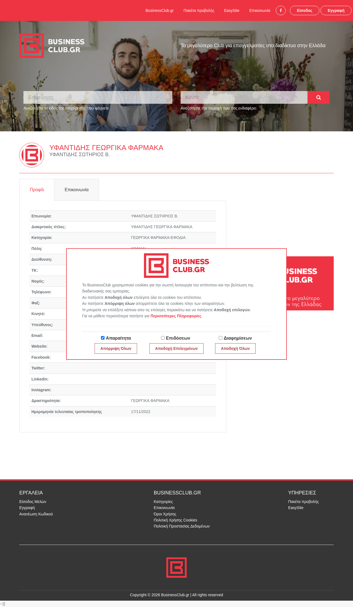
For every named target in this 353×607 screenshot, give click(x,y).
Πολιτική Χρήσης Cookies (175, 520)
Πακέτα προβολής (199, 10)
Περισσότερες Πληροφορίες (176, 316)
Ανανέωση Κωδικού (36, 514)
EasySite (231, 10)
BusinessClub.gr (160, 10)
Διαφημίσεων (238, 338)
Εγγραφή (336, 10)
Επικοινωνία (259, 10)
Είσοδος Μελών (32, 501)
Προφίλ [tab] (37, 189)
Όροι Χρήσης (165, 514)
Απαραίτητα (118, 338)
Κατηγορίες (163, 501)
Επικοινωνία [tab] (77, 189)
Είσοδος (304, 10)
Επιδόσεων (178, 338)
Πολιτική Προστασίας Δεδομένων (182, 526)
